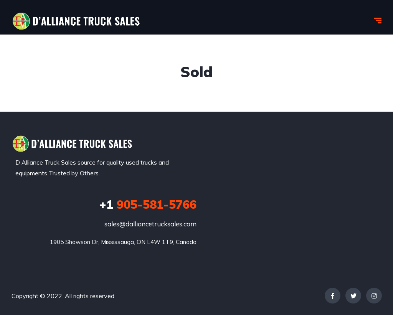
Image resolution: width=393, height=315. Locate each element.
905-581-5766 (147, 204)
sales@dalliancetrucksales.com (150, 224)
